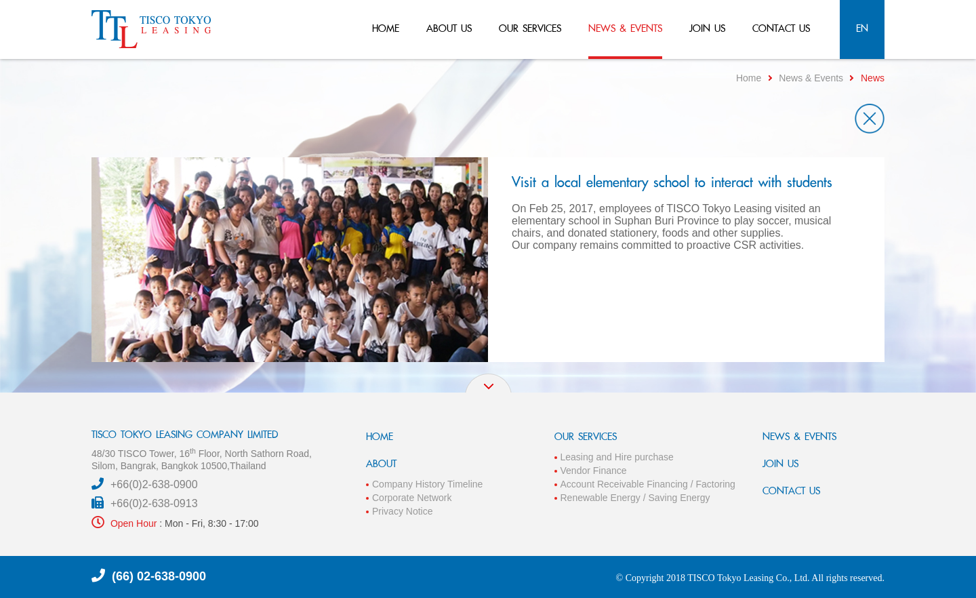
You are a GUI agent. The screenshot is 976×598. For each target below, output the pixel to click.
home (385, 28)
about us (449, 28)
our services (530, 28)
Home (748, 78)
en (862, 28)
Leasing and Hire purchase (617, 457)
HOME (379, 436)
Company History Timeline (427, 484)
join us (707, 28)
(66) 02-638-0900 (159, 576)
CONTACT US (791, 490)
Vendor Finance (594, 470)
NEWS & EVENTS (799, 436)
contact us (781, 28)
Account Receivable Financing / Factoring (648, 484)
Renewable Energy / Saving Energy (635, 497)
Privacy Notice (402, 511)
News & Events (811, 78)
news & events (625, 28)
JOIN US (780, 463)
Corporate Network (412, 497)
